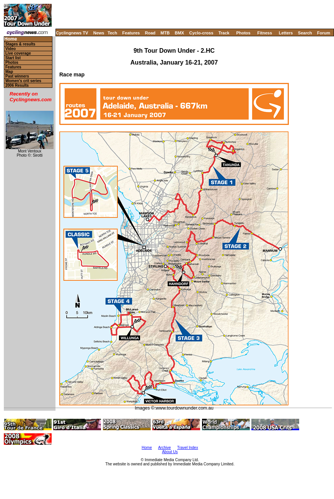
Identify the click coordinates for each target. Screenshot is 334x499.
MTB (165, 33)
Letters (286, 33)
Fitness (264, 33)
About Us (170, 452)
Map (9, 72)
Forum (323, 33)
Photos (243, 33)
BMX (179, 33)
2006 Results (17, 85)
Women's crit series (23, 81)
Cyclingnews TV (72, 33)
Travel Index (187, 448)
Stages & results (20, 44)
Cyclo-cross (201, 33)
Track (224, 33)
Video (10, 49)
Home (10, 39)
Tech (112, 33)
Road (150, 33)
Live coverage (18, 53)
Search (305, 33)
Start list (13, 58)
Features (131, 33)
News (98, 33)
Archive (164, 448)
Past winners (17, 76)
